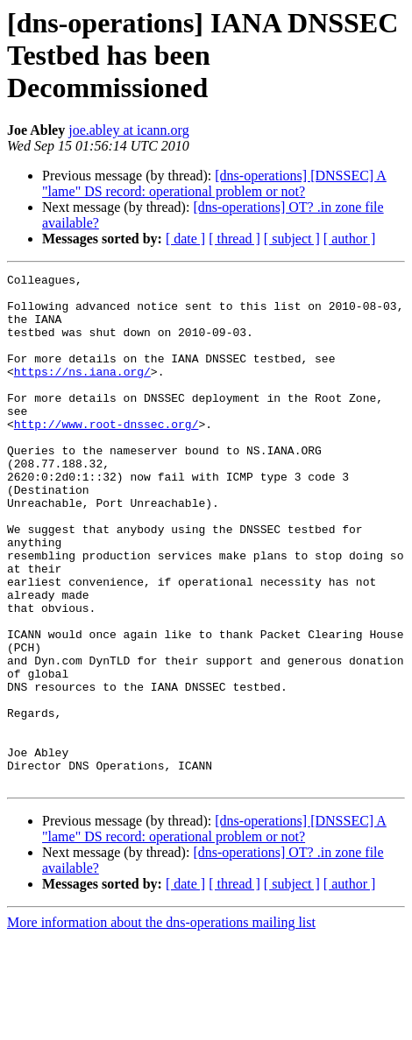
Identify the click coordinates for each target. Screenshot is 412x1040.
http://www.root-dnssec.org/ (106, 455)
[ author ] (349, 238)
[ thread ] (234, 238)
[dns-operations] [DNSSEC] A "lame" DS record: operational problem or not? (214, 183)
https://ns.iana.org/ (82, 392)
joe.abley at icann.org (128, 130)
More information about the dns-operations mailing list (161, 1024)
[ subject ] (292, 238)
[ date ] (185, 238)
